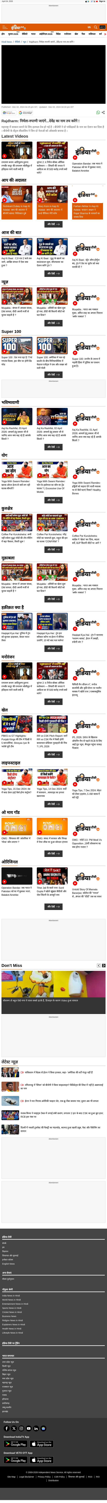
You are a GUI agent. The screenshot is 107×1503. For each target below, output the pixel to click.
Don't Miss (11, 965)
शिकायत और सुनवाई (10, 1255)
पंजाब (4, 1395)
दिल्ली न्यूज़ (6, 1366)
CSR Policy (59, 1477)
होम (3, 34)
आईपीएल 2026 (46, 34)
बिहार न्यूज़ (6, 1374)
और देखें (53, 224)
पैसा (83, 34)
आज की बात (11, 232)
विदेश (58, 34)
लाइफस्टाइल (10, 763)
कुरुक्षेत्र (6, 508)
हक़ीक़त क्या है (12, 607)
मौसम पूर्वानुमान (8, 1279)
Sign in (102, 1)
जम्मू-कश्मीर (6, 1407)
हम (3, 1247)
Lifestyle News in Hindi (12, 1333)
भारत (33, 34)
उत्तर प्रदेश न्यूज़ (8, 1362)
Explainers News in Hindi (13, 1324)
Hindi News (6, 42)
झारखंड (5, 1411)
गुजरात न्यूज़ (6, 1391)
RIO (98, 1477)
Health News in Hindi (11, 1328)
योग (4, 455)
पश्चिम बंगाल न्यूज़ (9, 1370)
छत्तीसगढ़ (5, 1403)
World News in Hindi (11, 1300)
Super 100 (11, 331)
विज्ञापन (5, 1251)
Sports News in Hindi (11, 1308)
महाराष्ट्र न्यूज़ (6, 1382)
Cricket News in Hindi (12, 1312)
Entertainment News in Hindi (15, 1304)
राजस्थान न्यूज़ (7, 1387)
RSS (90, 1477)
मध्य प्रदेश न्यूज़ (7, 1378)
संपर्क (4, 1243)
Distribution (53, 1480)
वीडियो (24, 34)
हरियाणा (5, 1399)
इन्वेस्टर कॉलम (7, 1260)
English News (8, 1264)
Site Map (11, 1477)
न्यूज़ (24, 42)
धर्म (100, 34)
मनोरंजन (67, 34)
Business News (9, 1316)
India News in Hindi (11, 1295)
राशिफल (92, 34)
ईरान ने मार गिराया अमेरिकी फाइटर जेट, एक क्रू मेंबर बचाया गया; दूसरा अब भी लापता (59, 1101)
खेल (76, 34)
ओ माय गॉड (10, 812)
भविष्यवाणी (10, 402)
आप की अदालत (13, 180)
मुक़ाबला (7, 558)
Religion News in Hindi (12, 1320)
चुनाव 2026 (13, 34)
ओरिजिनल (9, 862)
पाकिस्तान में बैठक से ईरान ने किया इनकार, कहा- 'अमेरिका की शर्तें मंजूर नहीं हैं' (57, 1072)
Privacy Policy (44, 1477)
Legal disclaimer (26, 1477)
